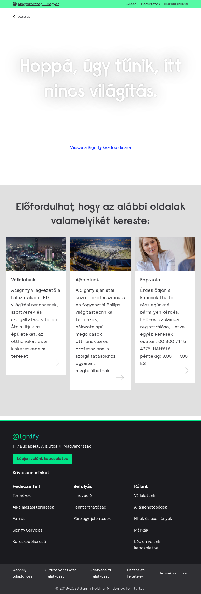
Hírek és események (153, 518)
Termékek (22, 495)
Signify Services (27, 530)
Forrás (19, 518)
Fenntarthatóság (89, 507)
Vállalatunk (144, 495)
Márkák (141, 530)
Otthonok (24, 16)
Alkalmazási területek (33, 507)
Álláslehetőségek (150, 507)
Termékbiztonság (174, 573)
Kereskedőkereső (29, 541)
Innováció (82, 495)
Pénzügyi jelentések (92, 518)
